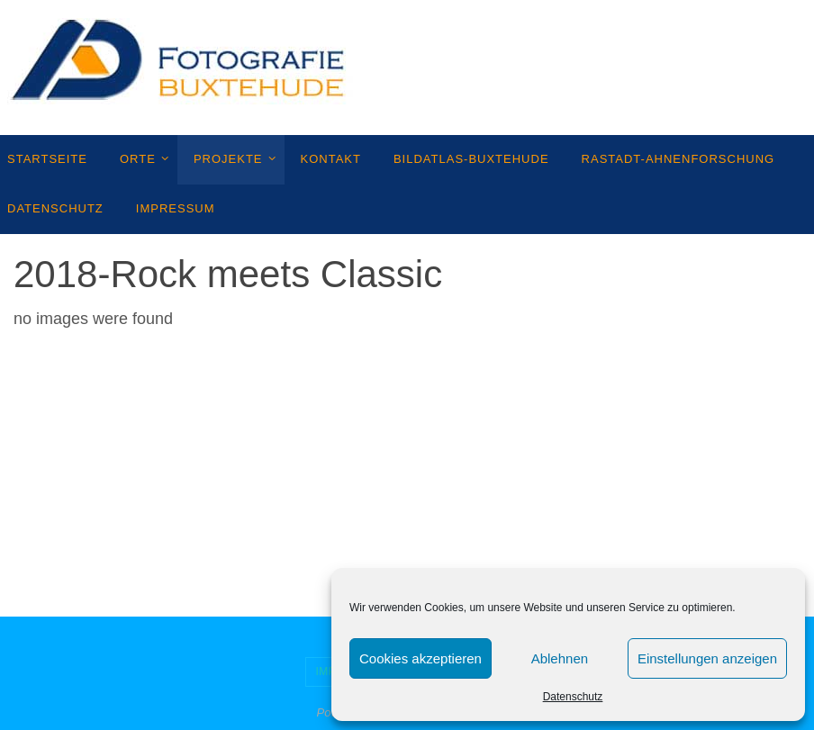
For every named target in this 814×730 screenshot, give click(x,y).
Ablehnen (559, 658)
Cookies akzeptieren (420, 658)
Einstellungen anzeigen (707, 658)
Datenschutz (573, 696)
